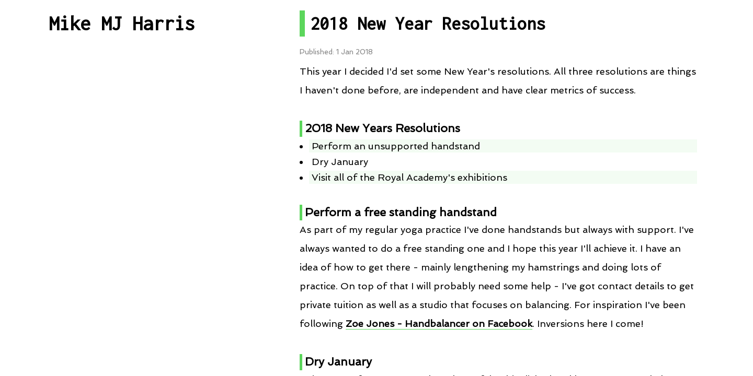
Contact (122, 300)
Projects (122, 168)
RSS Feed (122, 245)
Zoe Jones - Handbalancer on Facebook (439, 323)
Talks (122, 207)
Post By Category (122, 130)
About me (122, 338)
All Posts (121, 92)
